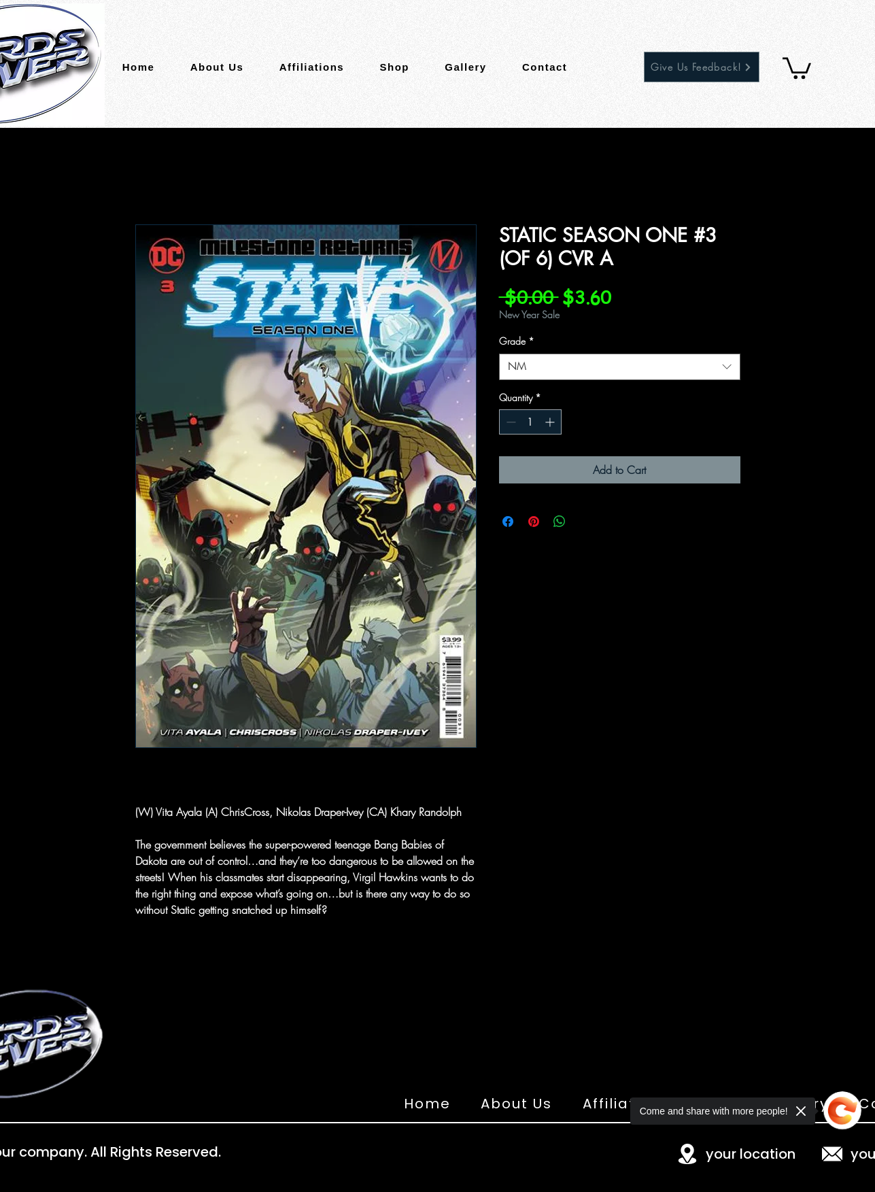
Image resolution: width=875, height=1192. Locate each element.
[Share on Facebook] (508, 521)
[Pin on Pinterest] (534, 521)
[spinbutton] (530, 422)
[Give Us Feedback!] (701, 67)
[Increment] (551, 422)
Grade (516, 341)
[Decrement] (509, 422)
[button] (797, 67)
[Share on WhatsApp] (559, 521)
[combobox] (619, 367)
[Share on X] (585, 521)
